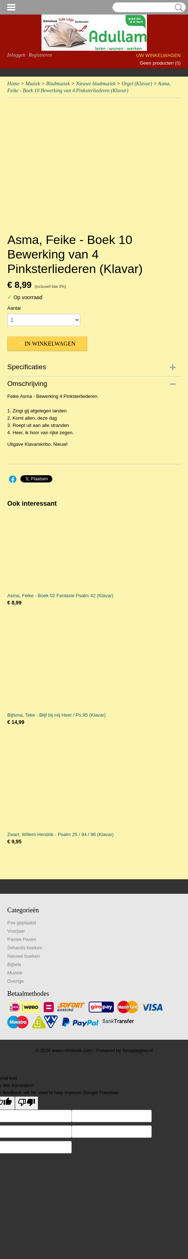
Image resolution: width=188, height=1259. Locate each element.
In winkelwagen (49, 344)
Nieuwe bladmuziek (96, 83)
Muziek (32, 83)
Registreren (40, 55)
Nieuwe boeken (23, 956)
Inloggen (16, 55)
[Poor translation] (26, 1103)
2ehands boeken (24, 947)
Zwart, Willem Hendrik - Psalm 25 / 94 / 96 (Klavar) (60, 834)
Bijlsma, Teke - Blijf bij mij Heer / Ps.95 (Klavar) (56, 715)
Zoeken (177, 7)
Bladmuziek (58, 83)
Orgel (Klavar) (136, 83)
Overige (15, 981)
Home (13, 83)
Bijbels (14, 964)
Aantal (14, 308)
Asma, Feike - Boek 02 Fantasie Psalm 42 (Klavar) (60, 595)
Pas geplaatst (21, 922)
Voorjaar (16, 931)
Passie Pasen (21, 939)
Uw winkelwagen (158, 55)
